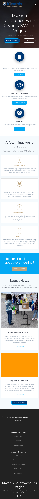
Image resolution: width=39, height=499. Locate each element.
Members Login (18, 436)
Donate (29, 40)
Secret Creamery (18, 460)
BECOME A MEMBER (19, 268)
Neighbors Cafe (18, 469)
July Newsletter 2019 (19, 380)
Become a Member (11, 40)
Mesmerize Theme (21, 493)
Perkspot (18, 440)
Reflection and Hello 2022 (19, 332)
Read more (19, 347)
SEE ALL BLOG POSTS (19, 402)
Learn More (19, 74)
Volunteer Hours (18, 445)
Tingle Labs (18, 455)
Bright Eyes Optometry (18, 464)
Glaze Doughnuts (18, 473)
